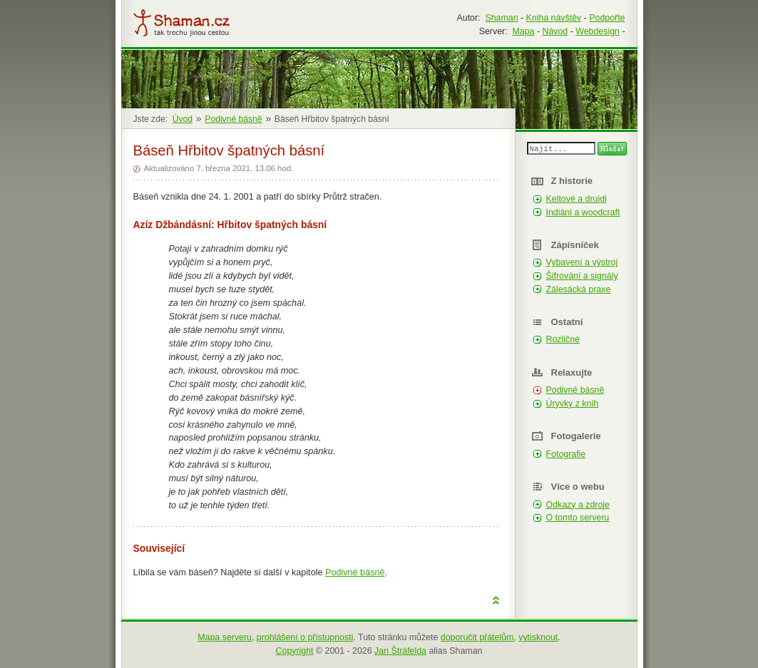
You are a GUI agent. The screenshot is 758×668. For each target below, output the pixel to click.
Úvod (183, 119)
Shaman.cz (181, 22)
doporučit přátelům (477, 637)
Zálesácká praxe (578, 289)
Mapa (523, 31)
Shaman (501, 18)
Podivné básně (355, 572)
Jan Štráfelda (400, 651)
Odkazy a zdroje (578, 505)
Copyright (295, 651)
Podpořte (607, 18)
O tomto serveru (578, 518)
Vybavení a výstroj (582, 262)
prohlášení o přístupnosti (305, 637)
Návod (555, 31)
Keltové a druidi (576, 199)
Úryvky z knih (572, 403)
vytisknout (538, 637)
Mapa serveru (225, 637)
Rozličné (563, 339)
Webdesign (597, 31)
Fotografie (566, 454)
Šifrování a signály (582, 276)
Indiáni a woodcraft (583, 212)
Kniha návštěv (554, 18)
